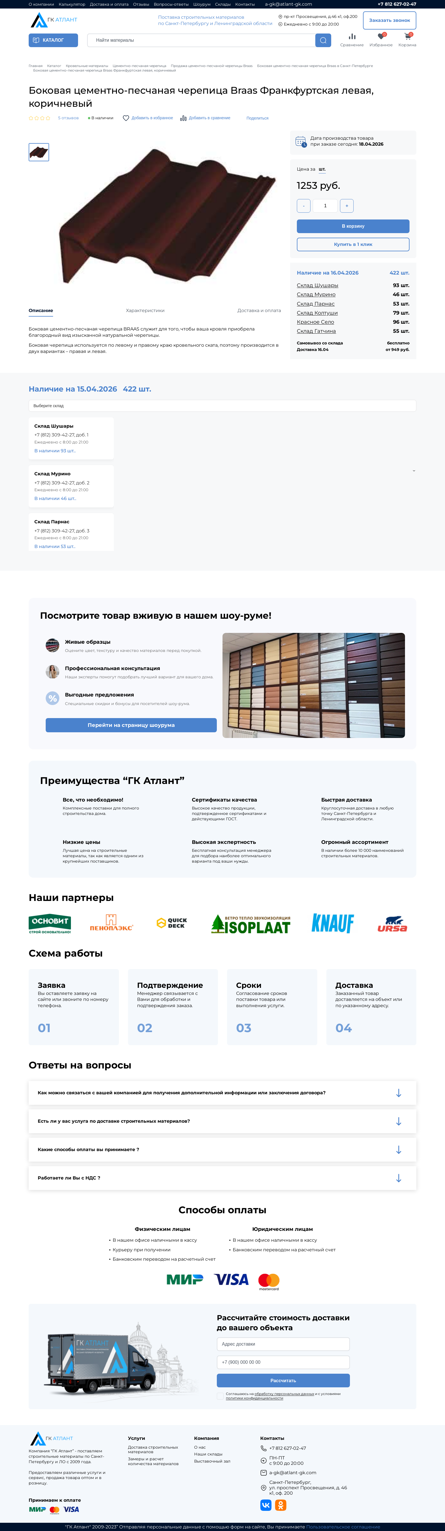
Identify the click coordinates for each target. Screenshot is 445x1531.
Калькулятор (72, 4)
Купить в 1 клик (353, 244)
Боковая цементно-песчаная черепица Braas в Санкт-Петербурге (315, 66)
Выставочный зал (212, 1461)
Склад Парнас (316, 304)
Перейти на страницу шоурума (131, 725)
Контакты (245, 4)
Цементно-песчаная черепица (139, 66)
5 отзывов (68, 118)
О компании (41, 4)
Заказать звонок (389, 20)
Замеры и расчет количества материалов (153, 1461)
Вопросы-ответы (171, 4)
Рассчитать (283, 1380)
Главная (36, 66)
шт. (322, 169)
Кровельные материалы (87, 66)
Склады (223, 4)
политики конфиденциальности (254, 1398)
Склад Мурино (316, 294)
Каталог (54, 66)
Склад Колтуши (317, 313)
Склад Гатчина (316, 331)
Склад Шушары (317, 285)
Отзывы (141, 4)
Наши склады (208, 1454)
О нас (200, 1447)
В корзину (353, 226)
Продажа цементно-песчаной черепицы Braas (212, 66)
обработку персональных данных (284, 1394)
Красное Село (315, 322)
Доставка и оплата (109, 4)
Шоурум (202, 4)
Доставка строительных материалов (153, 1450)
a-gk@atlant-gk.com (288, 4)
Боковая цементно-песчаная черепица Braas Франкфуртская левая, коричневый (104, 70)
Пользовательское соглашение (343, 1527)
